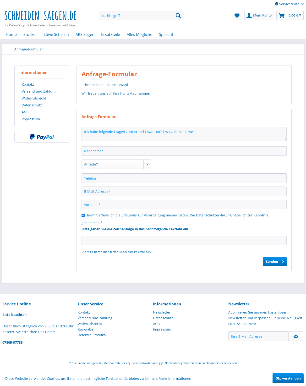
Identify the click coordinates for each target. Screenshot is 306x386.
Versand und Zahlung (39, 91)
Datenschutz (32, 105)
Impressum (31, 119)
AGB (25, 112)
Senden (275, 261)
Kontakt (28, 84)
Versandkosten (143, 363)
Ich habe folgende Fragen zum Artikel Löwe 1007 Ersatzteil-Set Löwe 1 (184, 134)
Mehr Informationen (175, 378)
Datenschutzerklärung (214, 215)
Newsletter (161, 312)
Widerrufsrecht (34, 98)
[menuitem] (141, 15)
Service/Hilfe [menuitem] (287, 4)
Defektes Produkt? (92, 335)
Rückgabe (85, 329)
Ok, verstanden (288, 378)
